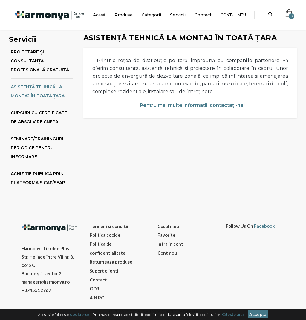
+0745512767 (36, 290)
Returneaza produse (111, 261)
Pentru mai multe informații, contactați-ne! (192, 105)
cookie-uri (80, 314)
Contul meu (233, 15)
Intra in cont (170, 244)
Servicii (178, 15)
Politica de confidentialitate (108, 248)
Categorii (151, 15)
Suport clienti (104, 270)
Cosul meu (168, 226)
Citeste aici (233, 314)
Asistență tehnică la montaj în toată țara (38, 91)
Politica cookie (105, 235)
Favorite (166, 235)
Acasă (99, 15)
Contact (203, 15)
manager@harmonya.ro (46, 281)
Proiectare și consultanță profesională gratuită (40, 61)
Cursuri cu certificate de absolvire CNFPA (39, 117)
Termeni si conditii (109, 226)
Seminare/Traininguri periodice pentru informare (37, 147)
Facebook (264, 226)
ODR (94, 288)
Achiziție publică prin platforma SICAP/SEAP (38, 178)
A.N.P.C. (97, 297)
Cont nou (167, 253)
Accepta (258, 314)
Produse (123, 15)
